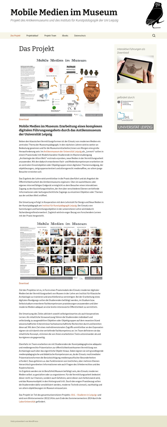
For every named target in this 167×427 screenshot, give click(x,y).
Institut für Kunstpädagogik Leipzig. (59, 205)
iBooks (65, 35)
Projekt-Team (50, 35)
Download (24, 119)
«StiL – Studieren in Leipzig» (84, 394)
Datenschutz (80, 35)
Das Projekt (15, 35)
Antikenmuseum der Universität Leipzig (63, 151)
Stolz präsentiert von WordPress (24, 421)
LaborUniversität (27, 401)
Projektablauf (32, 35)
